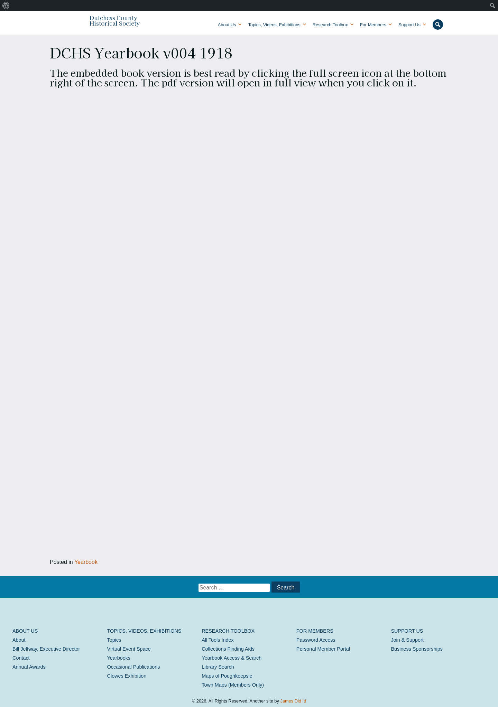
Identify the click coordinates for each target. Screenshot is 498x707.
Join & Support (407, 640)
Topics (114, 640)
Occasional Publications (133, 667)
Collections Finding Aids (228, 649)
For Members (373, 24)
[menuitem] (6, 5)
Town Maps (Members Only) (233, 685)
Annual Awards (29, 667)
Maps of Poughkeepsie (227, 676)
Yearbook (86, 562)
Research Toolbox (330, 24)
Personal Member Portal (323, 649)
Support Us (409, 24)
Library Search (218, 667)
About (19, 640)
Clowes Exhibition (127, 676)
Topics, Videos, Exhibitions (274, 24)
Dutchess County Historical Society (115, 20)
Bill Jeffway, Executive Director (46, 649)
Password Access (315, 640)
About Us (227, 24)
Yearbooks (118, 658)
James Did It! (293, 701)
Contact (21, 658)
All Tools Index (218, 640)
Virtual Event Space (129, 649)
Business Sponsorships (417, 649)
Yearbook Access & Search (231, 658)
